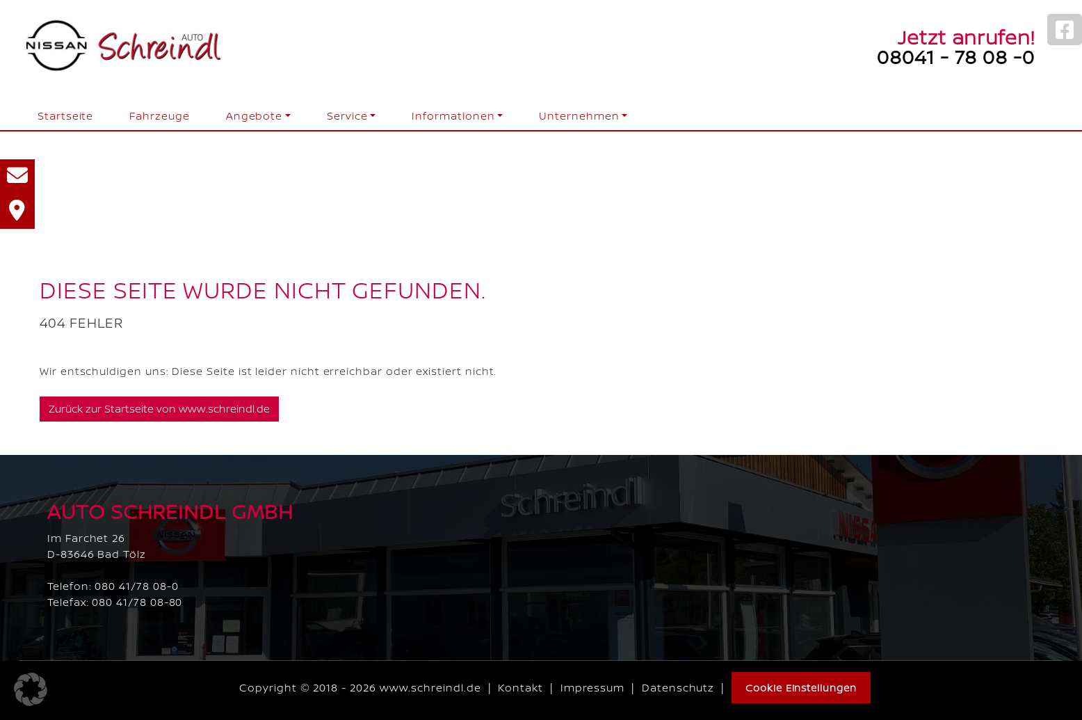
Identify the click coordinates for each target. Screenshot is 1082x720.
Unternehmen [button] (579, 116)
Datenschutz (678, 687)
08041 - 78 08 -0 (956, 56)
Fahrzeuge (159, 116)
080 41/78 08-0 (136, 586)
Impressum (592, 687)
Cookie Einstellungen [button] (801, 687)
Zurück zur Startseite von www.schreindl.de (159, 408)
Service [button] (347, 116)
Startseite (65, 116)
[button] (30, 689)
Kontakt (520, 687)
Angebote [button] (254, 116)
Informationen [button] (453, 116)
